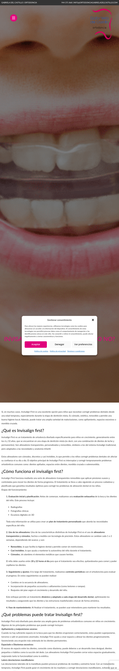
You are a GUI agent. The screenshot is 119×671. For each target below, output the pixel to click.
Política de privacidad (58, 351)
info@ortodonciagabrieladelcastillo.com (96, 2)
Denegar (59, 344)
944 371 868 (67, 2)
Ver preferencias (83, 344)
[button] (92, 319)
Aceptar (35, 344)
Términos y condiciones (76, 351)
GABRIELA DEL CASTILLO (19, 2)
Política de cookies (41, 351)
